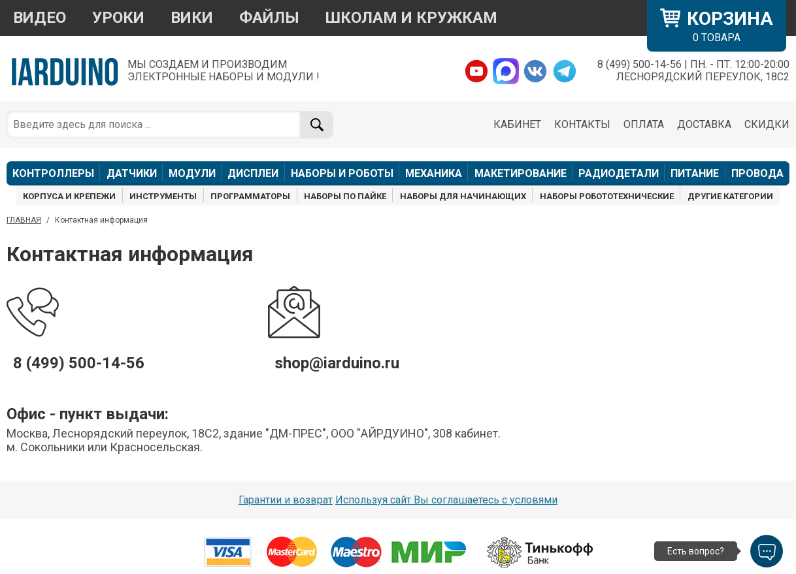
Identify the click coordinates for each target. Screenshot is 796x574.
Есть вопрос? (695, 551)
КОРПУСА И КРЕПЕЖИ (69, 196)
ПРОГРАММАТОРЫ (250, 196)
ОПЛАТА (643, 124)
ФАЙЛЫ (269, 17)
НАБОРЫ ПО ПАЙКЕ (345, 196)
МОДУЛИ (192, 173)
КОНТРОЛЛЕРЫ (53, 173)
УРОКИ (118, 17)
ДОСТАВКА (704, 124)
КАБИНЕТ (517, 124)
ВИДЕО (39, 17)
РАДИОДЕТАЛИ (618, 173)
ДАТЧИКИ (132, 173)
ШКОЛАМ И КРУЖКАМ (411, 17)
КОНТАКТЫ (582, 124)
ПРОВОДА (757, 173)
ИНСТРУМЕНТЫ (163, 196)
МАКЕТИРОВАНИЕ (520, 173)
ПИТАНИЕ (695, 173)
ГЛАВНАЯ (24, 220)
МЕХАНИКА (433, 173)
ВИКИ (192, 17)
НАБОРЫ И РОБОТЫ (342, 173)
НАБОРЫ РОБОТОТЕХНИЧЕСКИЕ (607, 196)
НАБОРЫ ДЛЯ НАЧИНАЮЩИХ (463, 196)
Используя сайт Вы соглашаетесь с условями (446, 500)
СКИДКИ (766, 124)
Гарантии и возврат (286, 500)
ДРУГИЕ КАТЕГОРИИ (730, 196)
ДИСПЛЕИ (252, 173)
